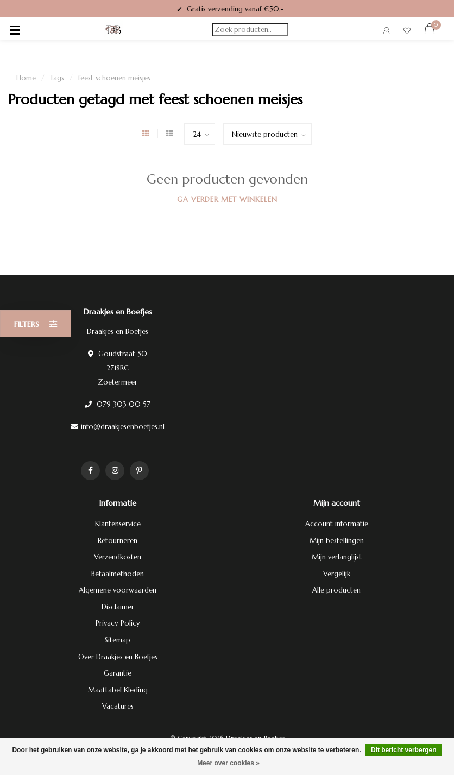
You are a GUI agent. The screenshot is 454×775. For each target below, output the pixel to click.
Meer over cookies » (228, 763)
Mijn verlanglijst (337, 557)
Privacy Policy (118, 623)
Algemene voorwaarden (117, 590)
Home (26, 78)
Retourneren (117, 540)
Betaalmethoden (117, 573)
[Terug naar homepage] (113, 30)
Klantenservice (118, 523)
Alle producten (336, 590)
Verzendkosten (117, 557)
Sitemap (117, 640)
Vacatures (118, 706)
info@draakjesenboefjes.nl (123, 426)
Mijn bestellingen (337, 540)
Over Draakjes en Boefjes (117, 656)
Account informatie (336, 523)
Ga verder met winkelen (227, 199)
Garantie (117, 673)
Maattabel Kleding (118, 690)
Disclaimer (118, 607)
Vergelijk (336, 573)
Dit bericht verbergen (404, 750)
